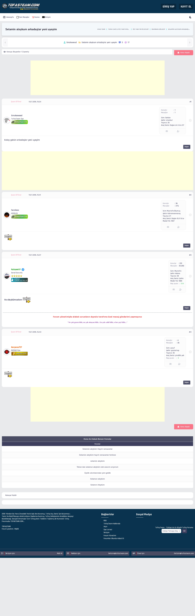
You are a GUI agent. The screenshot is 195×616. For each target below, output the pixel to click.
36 (177, 203)
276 (177, 206)
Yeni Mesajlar (22, 17)
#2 (190, 195)
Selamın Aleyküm (97, 485)
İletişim (46, 17)
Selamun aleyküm (97, 479)
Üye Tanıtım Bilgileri (141, 29)
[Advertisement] (98, 78)
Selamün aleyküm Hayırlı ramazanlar (98, 449)
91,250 (181, 266)
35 (178, 343)
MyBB (17, 529)
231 (181, 263)
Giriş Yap (168, 6)
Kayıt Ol (186, 6)
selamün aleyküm (97, 461)
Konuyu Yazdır (11, 495)
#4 (190, 332)
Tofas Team (101, 29)
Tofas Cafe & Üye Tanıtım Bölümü (119, 29)
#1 (190, 102)
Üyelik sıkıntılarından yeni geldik (97, 473)
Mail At (59, 553)
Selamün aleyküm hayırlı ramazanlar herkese (97, 455)
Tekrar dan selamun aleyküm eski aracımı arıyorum (97, 467)
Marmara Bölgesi (158, 29)
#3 (190, 255)
